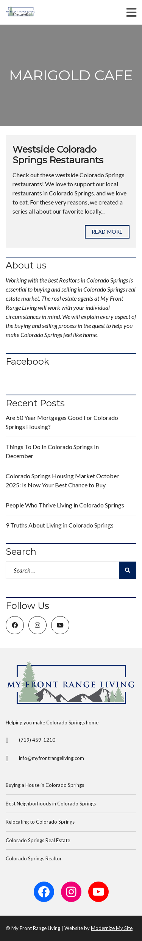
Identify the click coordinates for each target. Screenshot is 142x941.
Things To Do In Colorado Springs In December (52, 451)
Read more (107, 231)
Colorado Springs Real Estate (38, 840)
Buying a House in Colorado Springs (45, 785)
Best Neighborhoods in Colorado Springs (51, 804)
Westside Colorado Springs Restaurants (57, 155)
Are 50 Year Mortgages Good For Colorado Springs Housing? (62, 422)
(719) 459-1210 (37, 740)
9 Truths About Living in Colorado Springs (60, 525)
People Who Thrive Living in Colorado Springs (65, 505)
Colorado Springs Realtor (34, 858)
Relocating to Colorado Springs (40, 822)
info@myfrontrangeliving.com (51, 758)
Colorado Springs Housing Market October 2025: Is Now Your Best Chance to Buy (62, 480)
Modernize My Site (112, 928)
